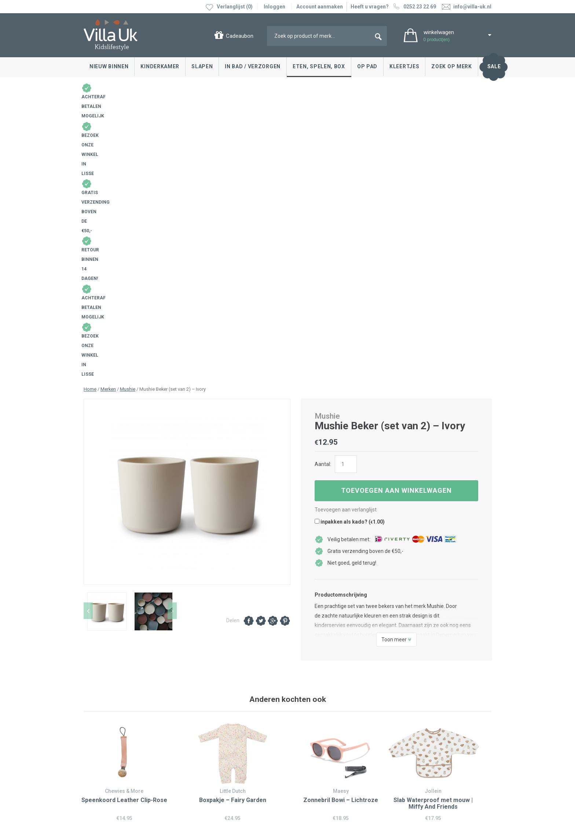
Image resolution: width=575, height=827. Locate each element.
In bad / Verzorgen (253, 66)
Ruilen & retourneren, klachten (120, 703)
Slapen (202, 66)
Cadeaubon (239, 36)
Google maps (203, 726)
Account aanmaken (319, 7)
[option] (187, 214)
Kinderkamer (159, 66)
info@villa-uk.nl (213, 760)
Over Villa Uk (309, 719)
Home (90, 111)
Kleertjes (404, 66)
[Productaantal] (346, 187)
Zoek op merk (451, 66)
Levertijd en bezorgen (111, 714)
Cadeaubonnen (103, 725)
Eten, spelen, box (319, 66)
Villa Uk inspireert (314, 703)
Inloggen (274, 7)
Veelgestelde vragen (109, 736)
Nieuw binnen (108, 66)
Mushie (127, 111)
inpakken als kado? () (350, 244)
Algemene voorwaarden (112, 776)
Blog (300, 692)
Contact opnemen (106, 692)
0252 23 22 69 (414, 7)
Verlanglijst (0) (235, 7)
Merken (108, 111)
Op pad (367, 66)
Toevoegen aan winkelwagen (396, 213)
